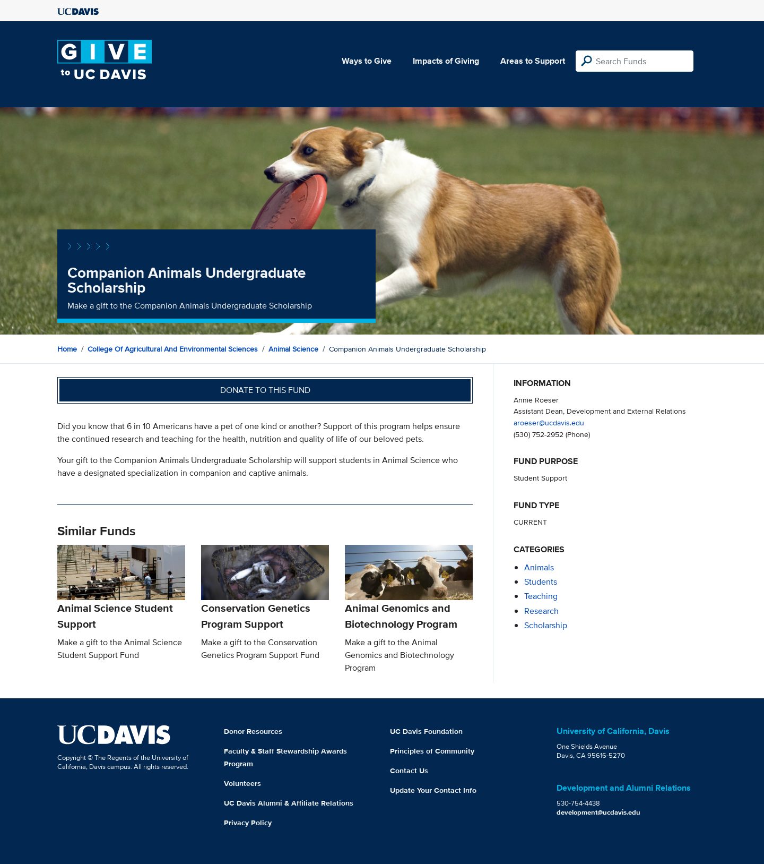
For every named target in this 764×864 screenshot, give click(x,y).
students (540, 582)
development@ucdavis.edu (598, 812)
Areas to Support (532, 61)
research (541, 611)
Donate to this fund (265, 390)
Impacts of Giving (446, 61)
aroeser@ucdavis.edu (549, 422)
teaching (541, 596)
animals (539, 567)
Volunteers (242, 783)
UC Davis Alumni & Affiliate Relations (288, 803)
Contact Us (409, 770)
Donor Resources (253, 731)
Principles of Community (432, 751)
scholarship (545, 625)
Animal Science (293, 349)
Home (67, 349)
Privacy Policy (248, 822)
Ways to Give (367, 61)
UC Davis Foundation (426, 731)
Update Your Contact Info (433, 790)
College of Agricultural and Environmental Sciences (173, 349)
